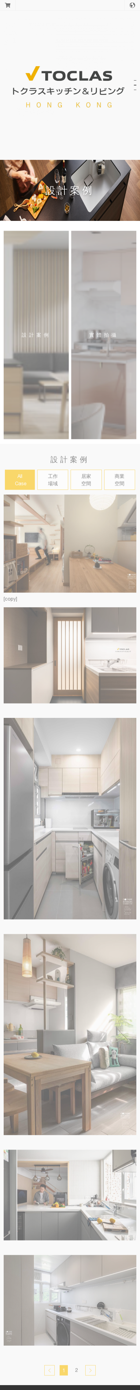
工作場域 (53, 483)
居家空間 (86, 483)
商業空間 (119, 483)
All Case (21, 483)
